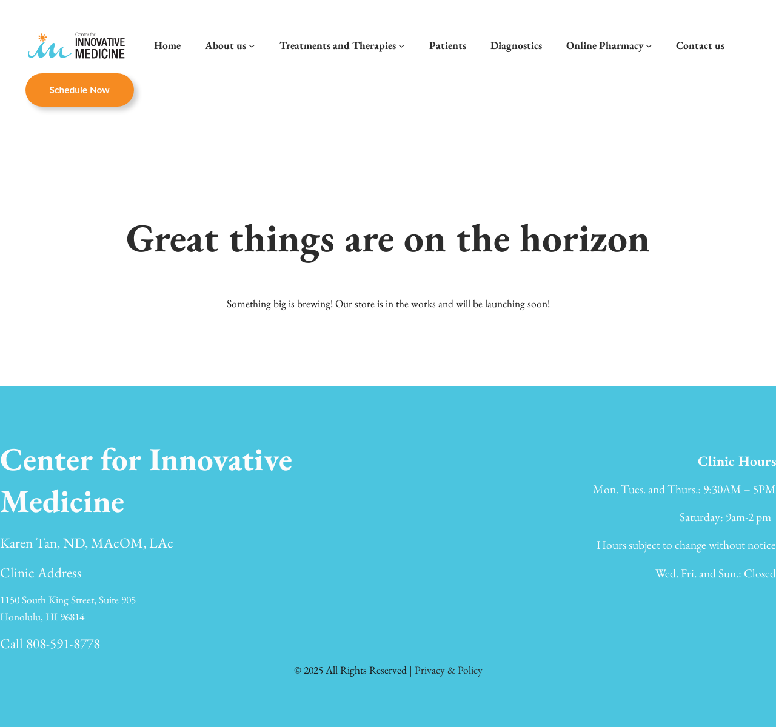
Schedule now (80, 89)
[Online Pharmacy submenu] (649, 45)
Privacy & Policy (449, 670)
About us (225, 45)
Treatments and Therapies (337, 45)
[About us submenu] (252, 45)
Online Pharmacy (604, 45)
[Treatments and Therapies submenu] (401, 45)
